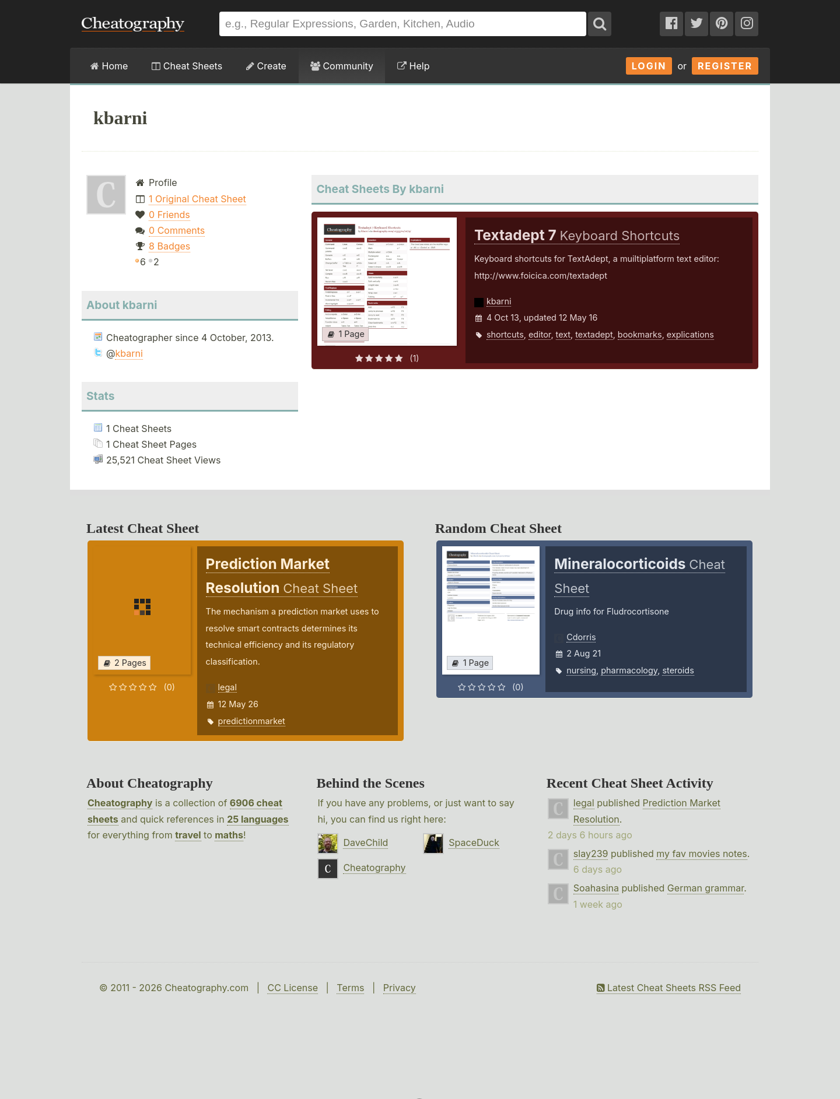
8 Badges (169, 246)
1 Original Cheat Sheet (197, 199)
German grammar (705, 888)
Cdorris (581, 637)
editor (539, 334)
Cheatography (120, 803)
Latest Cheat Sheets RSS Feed (669, 987)
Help (413, 66)
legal (227, 687)
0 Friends (169, 214)
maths (229, 835)
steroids (678, 670)
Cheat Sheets (187, 66)
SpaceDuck (474, 842)
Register (725, 66)
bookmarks (640, 334)
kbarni (128, 353)
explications (690, 334)
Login (649, 66)
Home (109, 66)
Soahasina (596, 888)
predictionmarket (251, 721)
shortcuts (505, 334)
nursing (581, 670)
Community (341, 66)
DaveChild (365, 842)
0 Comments (177, 230)
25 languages (257, 819)
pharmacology (629, 670)
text (563, 334)
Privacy (399, 987)
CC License (292, 987)
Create (266, 66)
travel (188, 835)
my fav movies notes (701, 853)
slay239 (590, 853)
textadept (593, 334)
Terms (350, 987)
